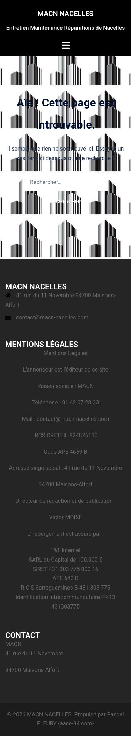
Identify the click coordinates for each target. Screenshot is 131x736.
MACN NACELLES (65, 13)
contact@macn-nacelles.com (52, 317)
